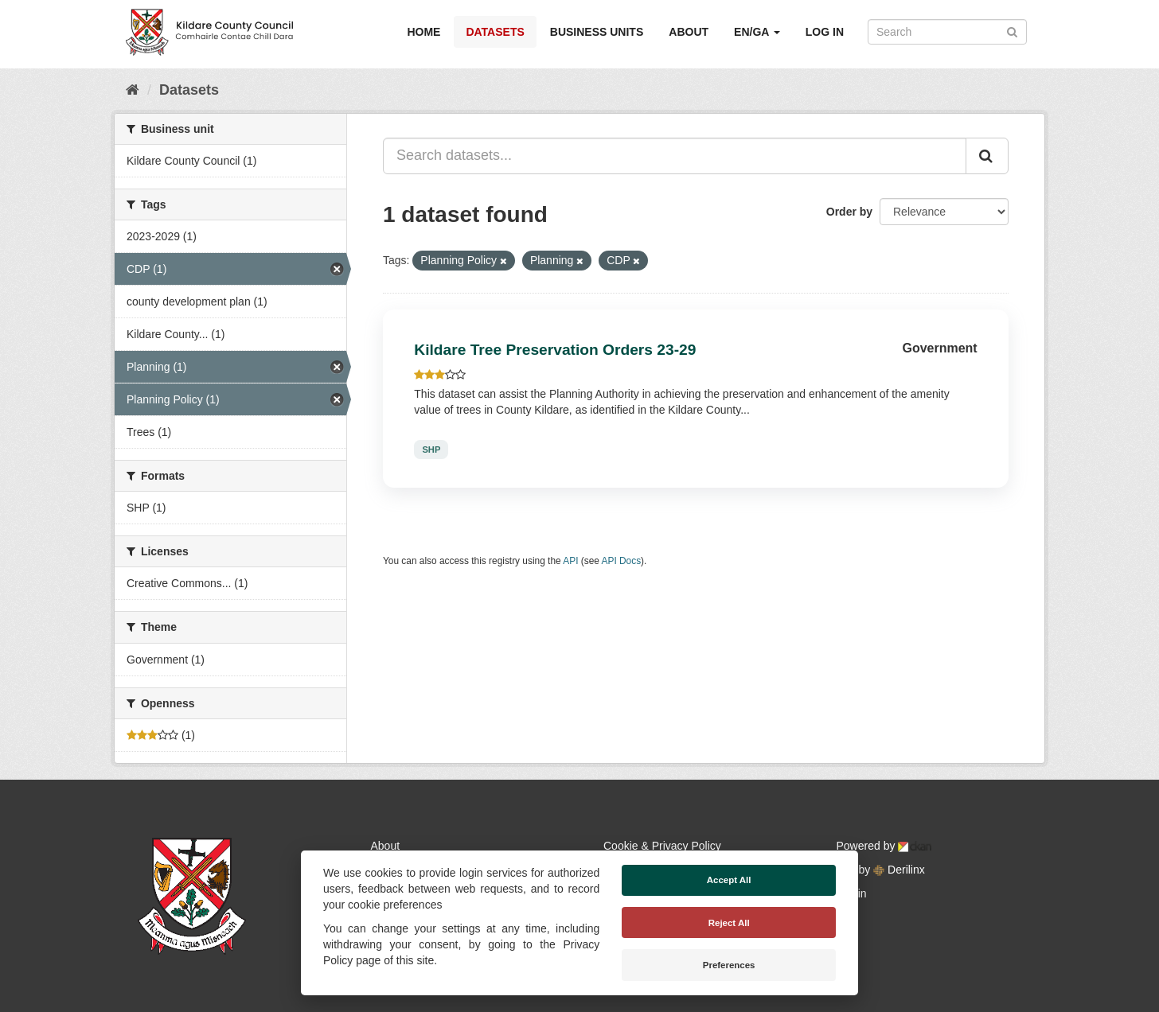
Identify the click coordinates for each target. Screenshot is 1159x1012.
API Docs (622, 560)
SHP (431, 449)
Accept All (729, 880)
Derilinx (899, 869)
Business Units (596, 31)
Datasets (495, 31)
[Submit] (1012, 30)
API (570, 560)
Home (423, 31)
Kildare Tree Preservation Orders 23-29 (555, 349)
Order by (849, 211)
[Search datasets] (947, 32)
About (688, 31)
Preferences (729, 965)
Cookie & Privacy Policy (662, 845)
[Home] (132, 90)
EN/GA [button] (757, 31)
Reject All (729, 923)
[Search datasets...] (674, 156)
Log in (825, 31)
